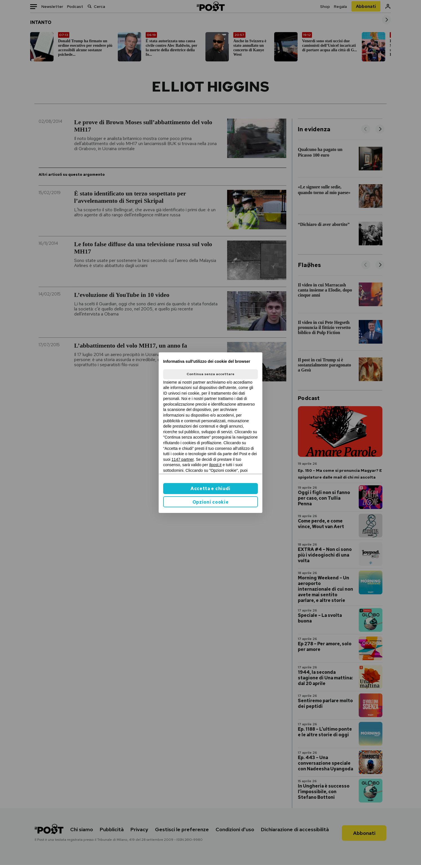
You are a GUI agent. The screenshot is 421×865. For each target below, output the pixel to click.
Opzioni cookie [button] (210, 502)
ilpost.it (215, 464)
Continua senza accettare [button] (210, 374)
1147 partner (183, 459)
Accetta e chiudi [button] (210, 489)
